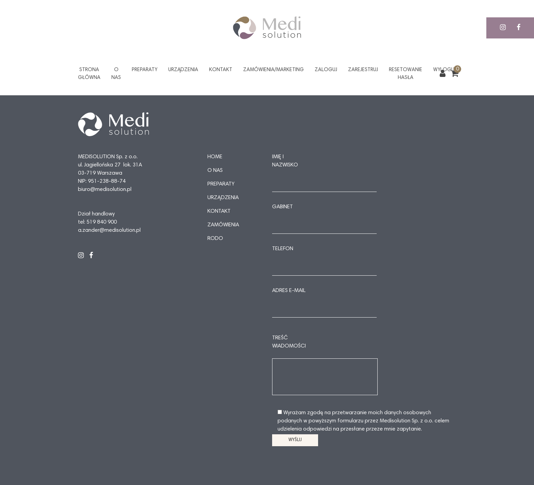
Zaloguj (326, 69)
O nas (116, 73)
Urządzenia (183, 69)
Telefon (282, 249)
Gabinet (282, 207)
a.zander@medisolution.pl (109, 230)
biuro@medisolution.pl (104, 189)
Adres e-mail (288, 290)
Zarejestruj (363, 69)
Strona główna (89, 73)
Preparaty (144, 69)
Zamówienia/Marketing (273, 69)
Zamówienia (223, 225)
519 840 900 (102, 222)
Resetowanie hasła (405, 73)
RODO (215, 238)
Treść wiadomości (289, 342)
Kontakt (220, 69)
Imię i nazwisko (285, 161)
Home (214, 157)
